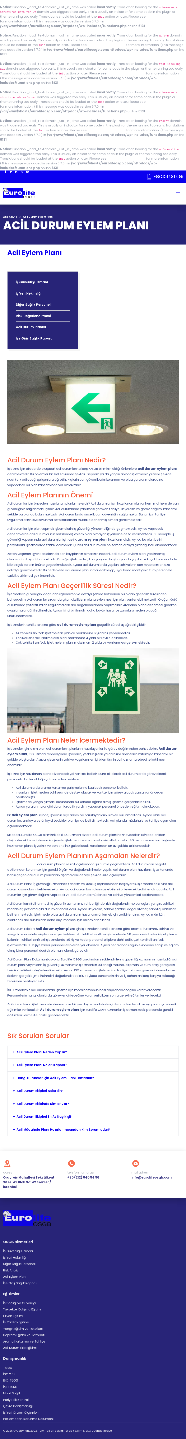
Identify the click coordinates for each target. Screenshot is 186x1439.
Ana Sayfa (10, 217)
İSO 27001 (10, 1374)
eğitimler (14, 1009)
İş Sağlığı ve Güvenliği (19, 1303)
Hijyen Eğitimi (13, 1316)
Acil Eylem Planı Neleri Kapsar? (42, 1065)
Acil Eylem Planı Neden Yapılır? (42, 1052)
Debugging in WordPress (165, 16)
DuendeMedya (102, 1431)
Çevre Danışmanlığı (18, 1406)
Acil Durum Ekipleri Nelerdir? (40, 1091)
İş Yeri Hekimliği (28, 293)
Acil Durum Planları (31, 327)
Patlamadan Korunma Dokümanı (28, 1419)
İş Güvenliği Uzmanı (32, 282)
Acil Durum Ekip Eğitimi (20, 1347)
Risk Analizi (11, 1270)
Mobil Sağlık (12, 1393)
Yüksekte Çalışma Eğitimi (22, 1309)
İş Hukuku (10, 1387)
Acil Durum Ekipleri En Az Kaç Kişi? (44, 1116)
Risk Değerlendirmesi (33, 316)
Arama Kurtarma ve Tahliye (24, 1341)
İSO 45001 (10, 1380)
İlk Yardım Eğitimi (16, 1322)
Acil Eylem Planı (14, 1276)
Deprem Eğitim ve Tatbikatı (24, 1335)
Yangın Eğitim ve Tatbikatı (23, 1328)
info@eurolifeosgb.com (151, 1177)
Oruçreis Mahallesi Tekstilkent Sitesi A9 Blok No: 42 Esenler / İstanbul (28, 1182)
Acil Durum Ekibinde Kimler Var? (43, 1104)
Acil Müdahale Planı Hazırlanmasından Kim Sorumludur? (63, 1129)
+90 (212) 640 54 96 (83, 1177)
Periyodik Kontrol (16, 1399)
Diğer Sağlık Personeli (33, 304)
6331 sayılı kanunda (21, 864)
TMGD (7, 1367)
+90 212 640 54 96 (168, 176)
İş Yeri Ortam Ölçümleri (20, 1412)
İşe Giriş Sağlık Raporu (34, 338)
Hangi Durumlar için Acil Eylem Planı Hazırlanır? (55, 1078)
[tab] (93, 1052)
